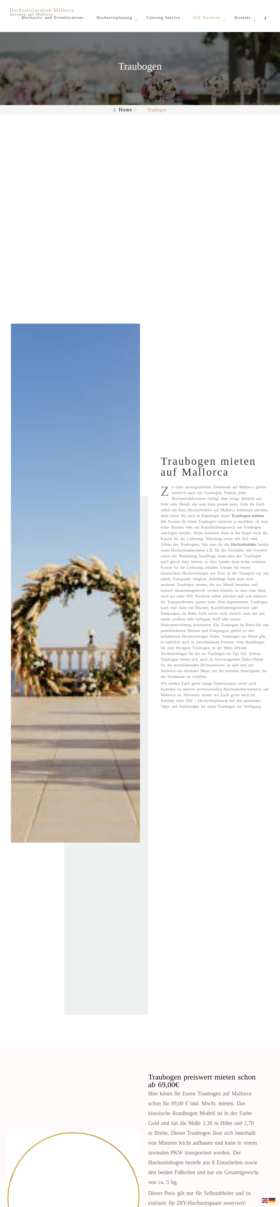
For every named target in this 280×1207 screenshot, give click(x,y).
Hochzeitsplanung (114, 17)
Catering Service (163, 17)
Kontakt (242, 17)
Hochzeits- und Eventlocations (53, 17)
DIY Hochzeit (207, 17)
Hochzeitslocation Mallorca (42, 10)
